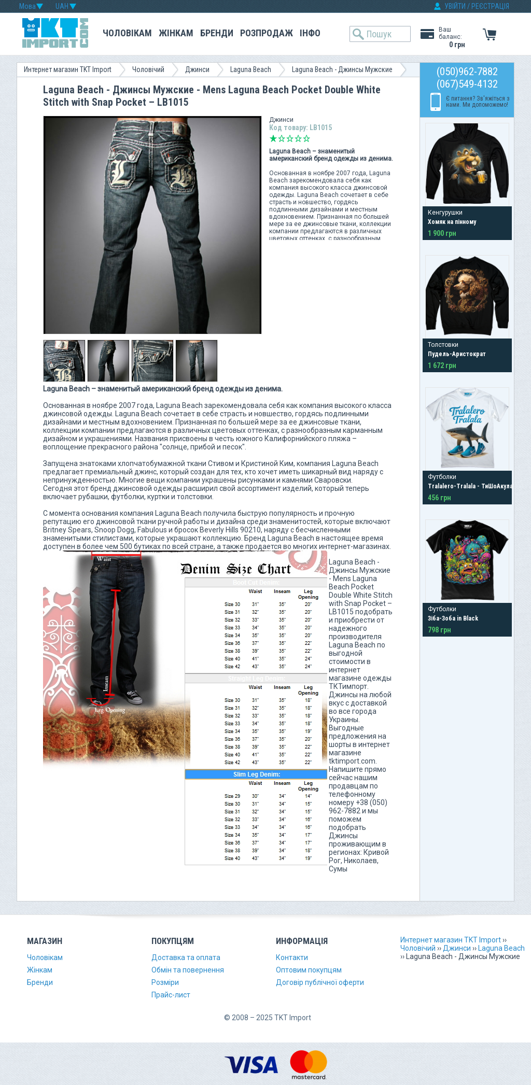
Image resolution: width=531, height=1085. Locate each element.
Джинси (197, 69)
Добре (298, 138)
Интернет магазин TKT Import (67, 69)
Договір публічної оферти (320, 982)
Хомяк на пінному (452, 222)
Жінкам (176, 32)
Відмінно (306, 138)
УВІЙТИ (455, 6)
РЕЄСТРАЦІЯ (490, 6)
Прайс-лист (170, 995)
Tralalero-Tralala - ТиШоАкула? (472, 486)
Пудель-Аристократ (457, 354)
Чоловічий (148, 69)
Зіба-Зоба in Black (453, 618)
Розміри (165, 982)
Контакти (292, 957)
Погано (281, 138)
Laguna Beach (250, 69)
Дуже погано (273, 138)
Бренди (216, 32)
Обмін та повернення (187, 970)
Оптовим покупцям (309, 970)
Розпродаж (266, 32)
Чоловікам (127, 32)
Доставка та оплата (185, 957)
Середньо (290, 138)
